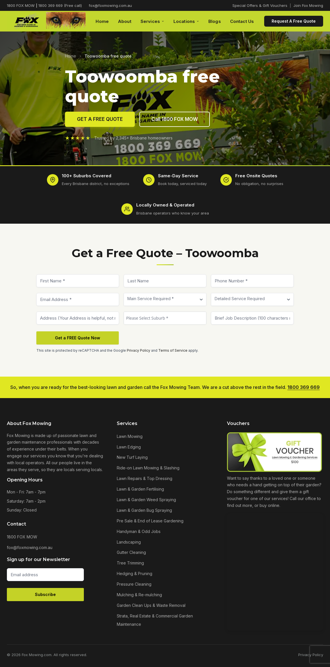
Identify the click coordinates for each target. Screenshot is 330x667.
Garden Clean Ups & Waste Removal (151, 605)
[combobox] (165, 322)
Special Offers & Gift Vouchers (259, 5)
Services (152, 21)
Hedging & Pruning (134, 573)
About (124, 21)
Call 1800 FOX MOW (174, 119)
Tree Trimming (130, 562)
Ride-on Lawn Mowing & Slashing (148, 467)
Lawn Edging (129, 446)
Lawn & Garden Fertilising (140, 489)
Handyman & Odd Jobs (139, 531)
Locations (186, 21)
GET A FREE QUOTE (100, 119)
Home (102, 21)
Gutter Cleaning (131, 552)
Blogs (214, 21)
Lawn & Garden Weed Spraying (146, 499)
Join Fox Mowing (308, 5)
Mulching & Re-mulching (139, 594)
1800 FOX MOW (22, 536)
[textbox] (165, 323)
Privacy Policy (138, 355)
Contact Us (242, 21)
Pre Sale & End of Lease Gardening (150, 520)
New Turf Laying (132, 457)
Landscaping (129, 542)
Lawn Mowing (130, 436)
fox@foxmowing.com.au (110, 5)
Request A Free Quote (294, 21)
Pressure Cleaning (134, 584)
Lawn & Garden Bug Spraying (144, 510)
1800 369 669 (303, 387)
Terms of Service (172, 355)
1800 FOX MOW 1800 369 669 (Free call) (44, 5)
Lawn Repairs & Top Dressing (144, 478)
